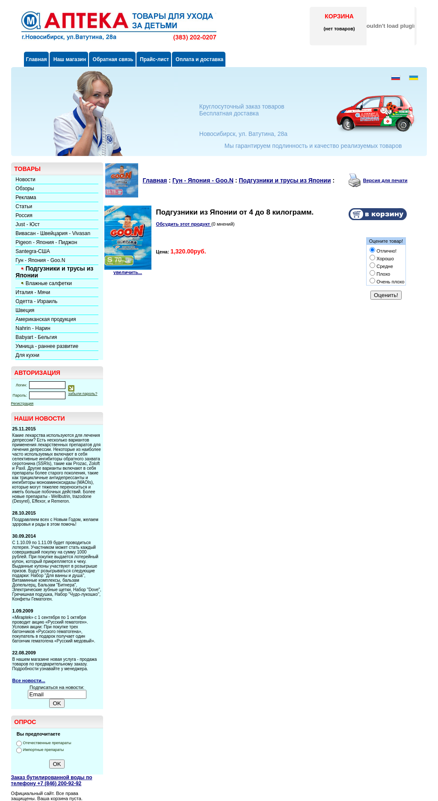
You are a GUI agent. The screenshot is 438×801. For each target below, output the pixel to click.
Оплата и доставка (198, 59)
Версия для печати (385, 180)
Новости (25, 180)
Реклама (25, 197)
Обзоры (24, 188)
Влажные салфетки (49, 283)
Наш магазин (69, 59)
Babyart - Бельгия (36, 337)
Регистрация (22, 403)
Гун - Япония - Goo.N (40, 260)
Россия (23, 215)
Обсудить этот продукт (183, 224)
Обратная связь (112, 59)
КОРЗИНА (339, 16)
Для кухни (27, 355)
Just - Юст (27, 224)
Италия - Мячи (32, 292)
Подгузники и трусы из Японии (285, 180)
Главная (36, 59)
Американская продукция (45, 319)
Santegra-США (32, 251)
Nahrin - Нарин (32, 328)
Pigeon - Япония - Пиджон (46, 242)
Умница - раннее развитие (46, 346)
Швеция (24, 310)
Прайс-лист (154, 59)
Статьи (23, 206)
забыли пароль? (82, 394)
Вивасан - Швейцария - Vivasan (52, 233)
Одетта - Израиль (36, 301)
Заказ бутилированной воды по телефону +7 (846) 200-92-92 (51, 780)
